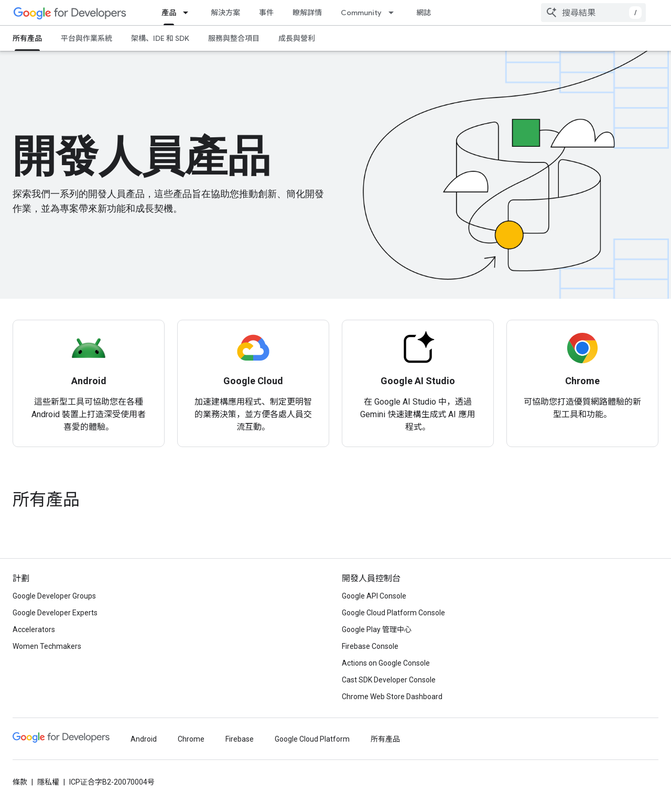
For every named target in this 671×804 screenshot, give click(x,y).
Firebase (239, 739)
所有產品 (46, 499)
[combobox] (593, 12)
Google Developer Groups (54, 596)
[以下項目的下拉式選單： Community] (394, 12)
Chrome (191, 739)
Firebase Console (370, 646)
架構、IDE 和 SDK (160, 38)
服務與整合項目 (233, 38)
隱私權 (48, 782)
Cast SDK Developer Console (389, 680)
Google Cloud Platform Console (393, 613)
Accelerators (34, 629)
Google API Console (374, 596)
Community (361, 12)
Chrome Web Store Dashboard (392, 696)
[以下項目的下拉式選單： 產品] (188, 12)
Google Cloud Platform (312, 739)
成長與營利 (296, 38)
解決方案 (225, 12)
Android (144, 739)
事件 (266, 12)
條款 (20, 782)
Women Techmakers (47, 646)
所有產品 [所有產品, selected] (27, 38)
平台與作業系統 (86, 38)
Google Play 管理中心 (377, 629)
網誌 (423, 12)
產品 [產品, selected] (168, 12)
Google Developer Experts (55, 613)
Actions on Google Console (386, 663)
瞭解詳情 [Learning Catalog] (307, 12)
